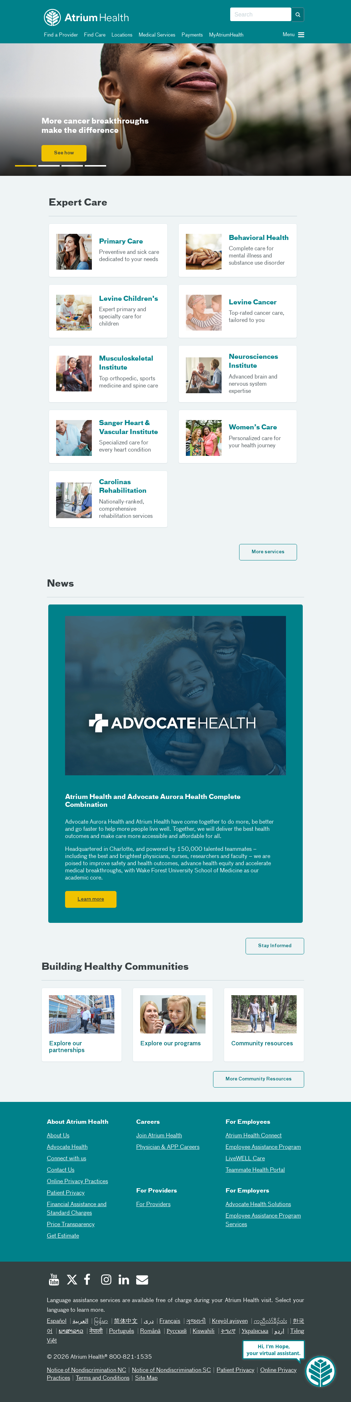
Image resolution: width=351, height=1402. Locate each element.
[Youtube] (54, 1280)
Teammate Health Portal (255, 1170)
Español (56, 1321)
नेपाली (96, 1331)
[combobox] (260, 15)
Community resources (262, 1044)
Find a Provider (59, 35)
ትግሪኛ (228, 1331)
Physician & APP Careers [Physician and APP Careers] (167, 1147)
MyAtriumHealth (225, 35)
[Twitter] (71, 1280)
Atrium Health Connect (254, 1136)
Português (121, 1331)
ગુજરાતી (196, 1321)
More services (268, 552)
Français (169, 1321)
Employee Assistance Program (263, 1147)
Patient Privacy (66, 1193)
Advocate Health (67, 1147)
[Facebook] (89, 1280)
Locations (121, 35)
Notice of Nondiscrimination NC (86, 1370)
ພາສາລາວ (71, 1331)
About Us (58, 1136)
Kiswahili (203, 1331)
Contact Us (60, 1170)
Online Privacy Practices (77, 1182)
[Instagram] (106, 1280)
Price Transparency (71, 1225)
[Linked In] (124, 1280)
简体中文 (126, 1321)
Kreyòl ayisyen (230, 1321)
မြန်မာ (101, 1321)
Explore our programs (170, 1044)
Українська (255, 1331)
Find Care (93, 35)
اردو (279, 1331)
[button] (298, 15)
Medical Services (156, 35)
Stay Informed (275, 946)
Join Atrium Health (159, 1136)
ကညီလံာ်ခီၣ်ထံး (270, 1321)
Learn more (91, 899)
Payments (191, 35)
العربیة (80, 1321)
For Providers (153, 1205)
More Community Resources (259, 1079)
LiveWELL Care (245, 1159)
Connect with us (66, 1159)
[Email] (141, 1280)
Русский (177, 1331)
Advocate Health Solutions (258, 1205)
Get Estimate (63, 1236)
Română (150, 1331)
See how (64, 153)
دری (149, 1321)
